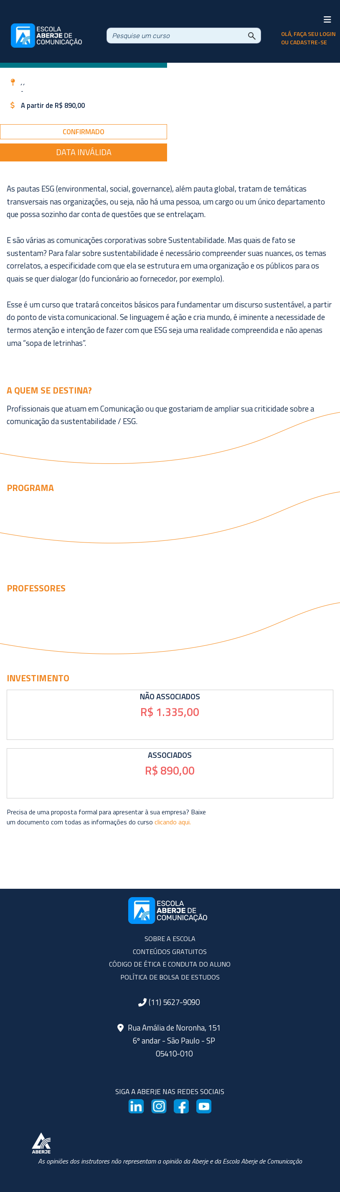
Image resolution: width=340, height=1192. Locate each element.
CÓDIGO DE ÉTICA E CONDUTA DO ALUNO (170, 964)
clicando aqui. (173, 822)
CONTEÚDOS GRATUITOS (170, 951)
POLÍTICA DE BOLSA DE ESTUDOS (170, 977)
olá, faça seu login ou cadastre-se (308, 38)
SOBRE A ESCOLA (170, 939)
